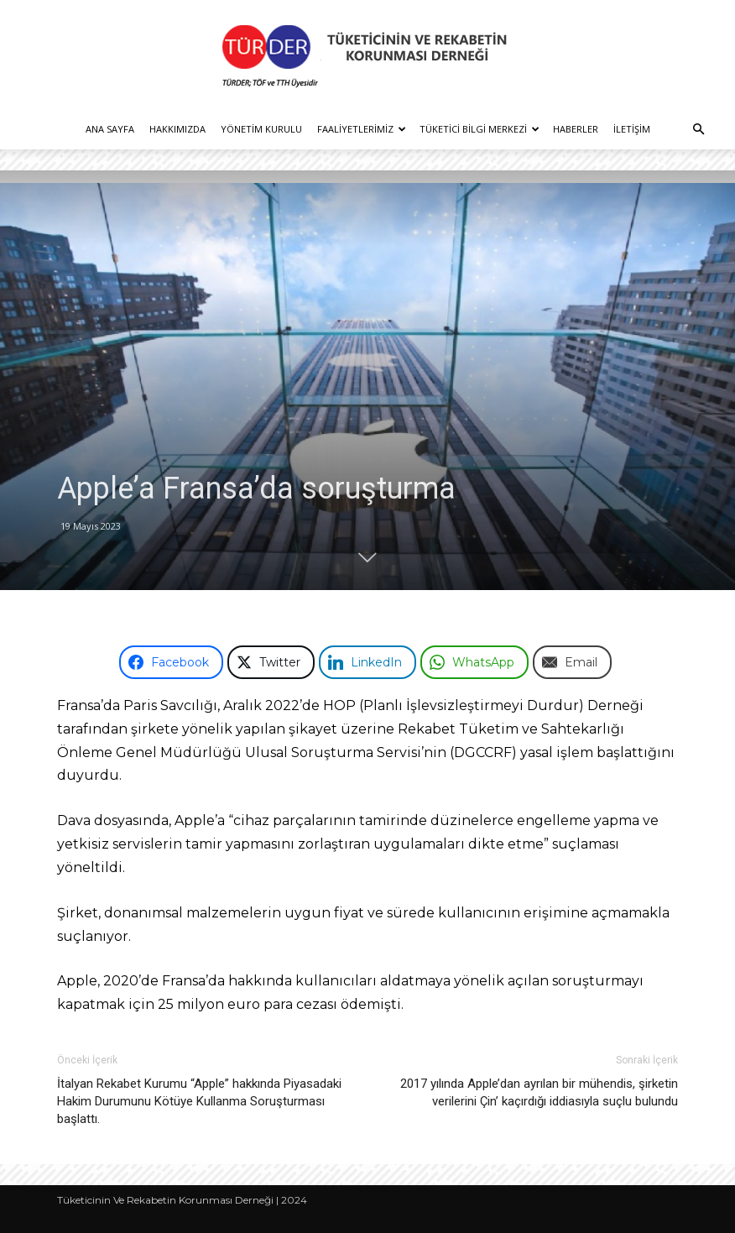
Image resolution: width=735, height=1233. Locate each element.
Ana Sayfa (110, 129)
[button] (698, 130)
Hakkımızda (177, 129)
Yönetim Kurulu (261, 129)
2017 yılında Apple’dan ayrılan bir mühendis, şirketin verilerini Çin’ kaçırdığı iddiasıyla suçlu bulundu (539, 1092)
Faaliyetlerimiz (361, 129)
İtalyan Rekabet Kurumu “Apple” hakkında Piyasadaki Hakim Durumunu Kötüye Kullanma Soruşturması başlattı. (199, 1101)
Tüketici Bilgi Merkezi (480, 129)
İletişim (631, 129)
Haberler (575, 129)
